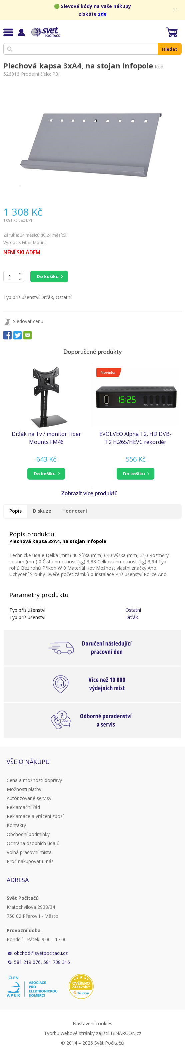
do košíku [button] (45, 474)
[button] (46, 474)
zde (102, 14)
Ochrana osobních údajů (33, 843)
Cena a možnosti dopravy (34, 780)
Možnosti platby (24, 789)
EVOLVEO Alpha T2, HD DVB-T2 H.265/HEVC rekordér (135, 438)
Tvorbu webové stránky (69, 1033)
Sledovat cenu (28, 321)
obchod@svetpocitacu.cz (41, 953)
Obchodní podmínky (28, 834)
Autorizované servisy (29, 798)
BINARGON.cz (126, 1033)
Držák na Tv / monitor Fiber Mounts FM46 (46, 438)
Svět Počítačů (44, 32)
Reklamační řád (23, 807)
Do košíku (48, 276)
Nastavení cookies (92, 1023)
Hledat (169, 49)
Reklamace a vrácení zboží (35, 816)
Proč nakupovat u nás (30, 861)
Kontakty (16, 825)
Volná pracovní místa (29, 852)
